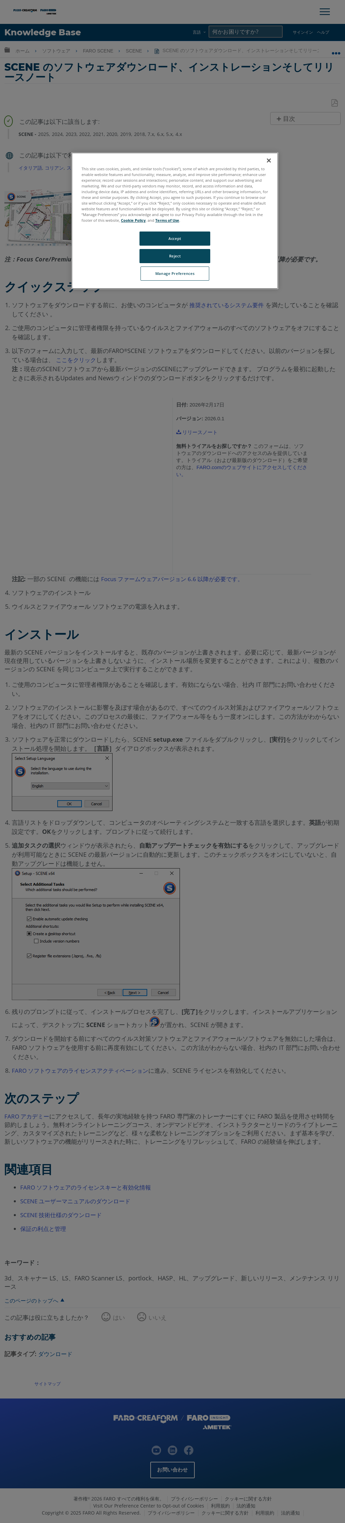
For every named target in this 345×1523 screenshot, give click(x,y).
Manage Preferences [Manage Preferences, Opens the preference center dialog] (174, 273)
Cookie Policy (133, 220)
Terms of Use (167, 220)
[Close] (268, 160)
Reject (175, 255)
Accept (174, 238)
